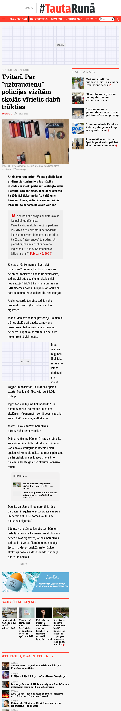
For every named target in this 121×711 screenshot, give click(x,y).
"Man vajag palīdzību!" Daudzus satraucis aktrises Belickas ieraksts (40, 495)
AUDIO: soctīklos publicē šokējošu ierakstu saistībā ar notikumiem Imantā (37, 695)
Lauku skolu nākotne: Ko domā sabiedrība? (9, 624)
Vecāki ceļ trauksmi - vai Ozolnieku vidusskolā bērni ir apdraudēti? (26, 628)
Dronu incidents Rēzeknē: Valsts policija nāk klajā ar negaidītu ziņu (102, 127)
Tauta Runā (12, 69)
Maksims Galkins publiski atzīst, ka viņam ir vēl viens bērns (38, 486)
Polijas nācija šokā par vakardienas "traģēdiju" (38, 676)
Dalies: (23, 564)
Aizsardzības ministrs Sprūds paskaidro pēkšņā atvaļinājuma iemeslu (102, 142)
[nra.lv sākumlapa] (28, 8)
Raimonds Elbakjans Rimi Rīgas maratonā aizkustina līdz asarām (36, 704)
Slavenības (18, 19)
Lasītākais (83, 71)
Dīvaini (56, 19)
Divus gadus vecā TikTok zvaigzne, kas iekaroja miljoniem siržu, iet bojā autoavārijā (40, 685)
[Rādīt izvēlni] (3, 19)
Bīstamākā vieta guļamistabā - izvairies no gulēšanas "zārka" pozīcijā (102, 112)
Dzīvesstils (39, 19)
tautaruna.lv (7, 113)
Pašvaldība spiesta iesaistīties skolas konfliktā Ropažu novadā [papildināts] (44, 630)
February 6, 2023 (40, 253)
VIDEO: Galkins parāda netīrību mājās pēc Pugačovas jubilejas (36, 667)
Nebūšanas (73, 19)
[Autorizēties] (118, 19)
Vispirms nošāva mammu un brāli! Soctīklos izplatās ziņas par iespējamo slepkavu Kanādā (59, 632)
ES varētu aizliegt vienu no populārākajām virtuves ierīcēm (101, 97)
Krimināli (93, 19)
